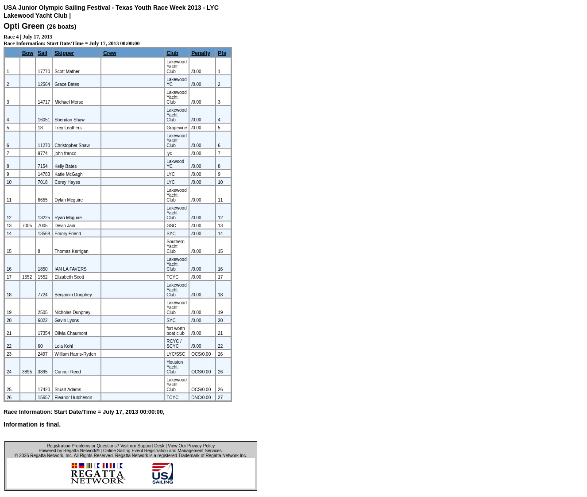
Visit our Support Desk (142, 445)
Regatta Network (46, 455)
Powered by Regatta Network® (69, 450)
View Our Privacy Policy (191, 445)
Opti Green (24, 26)
